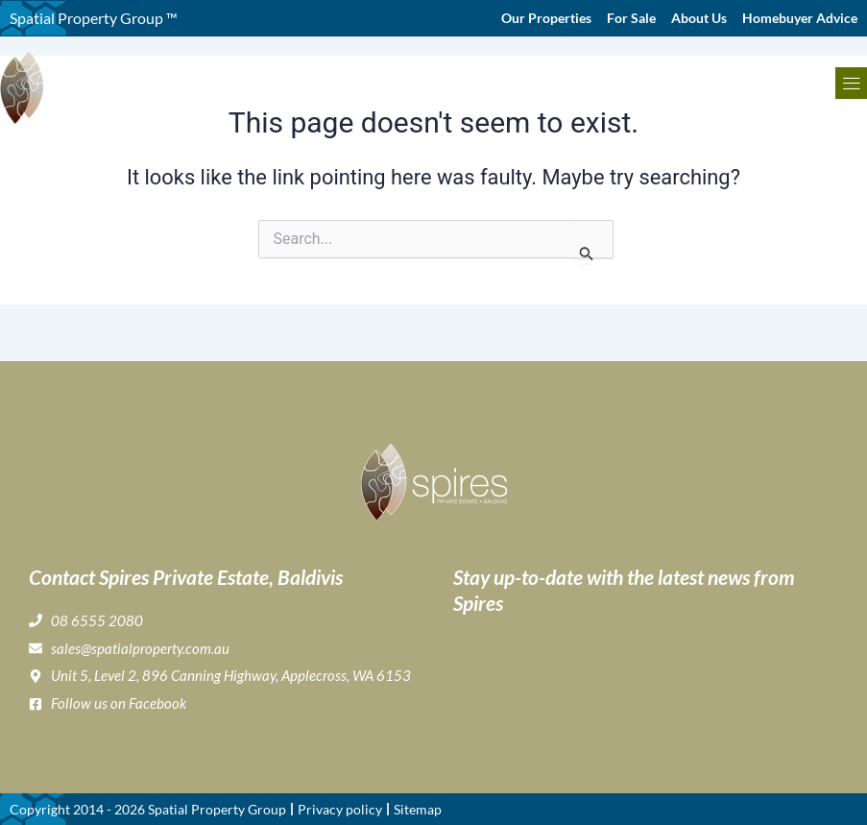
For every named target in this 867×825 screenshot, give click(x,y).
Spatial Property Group (217, 809)
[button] (851, 83)
